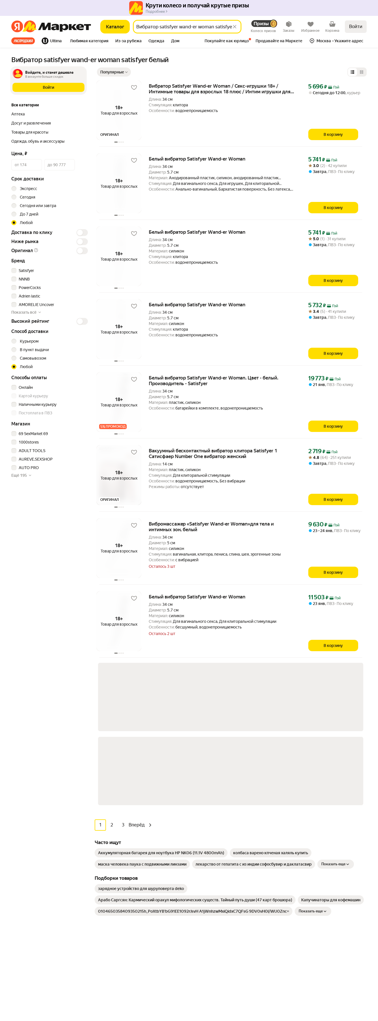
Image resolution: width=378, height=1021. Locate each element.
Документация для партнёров (217, 924)
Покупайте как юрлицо (211, 835)
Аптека (108, 869)
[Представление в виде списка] (352, 72)
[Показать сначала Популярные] (114, 72)
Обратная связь (204, 826)
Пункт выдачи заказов (310, 835)
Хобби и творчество (120, 886)
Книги (106, 903)
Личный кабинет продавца (214, 907)
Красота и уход (115, 877)
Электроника (113, 843)
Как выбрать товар (207, 809)
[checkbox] (48, 270)
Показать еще (335, 711)
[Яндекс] (17, 26)
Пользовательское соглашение (72, 977)
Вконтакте (304, 908)
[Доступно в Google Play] (29, 846)
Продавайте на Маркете (212, 916)
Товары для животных (121, 928)
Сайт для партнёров (208, 933)
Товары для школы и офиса (126, 911)
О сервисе (199, 843)
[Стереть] (234, 27)
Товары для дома (117, 860)
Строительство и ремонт (124, 937)
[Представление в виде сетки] (361, 72)
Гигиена (108, 835)
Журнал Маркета (205, 860)
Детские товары (116, 945)
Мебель (108, 818)
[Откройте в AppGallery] (48, 846)
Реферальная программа (312, 818)
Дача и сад (111, 894)
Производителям (306, 826)
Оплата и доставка (207, 818)
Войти (355, 26)
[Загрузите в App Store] (10, 846)
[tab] (24, 41)
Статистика (25, 977)
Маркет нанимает (306, 843)
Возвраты (199, 852)
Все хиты (23, 41)
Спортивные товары (120, 920)
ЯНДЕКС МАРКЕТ (353, 973)
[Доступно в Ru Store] (66, 846)
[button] (89, 41)
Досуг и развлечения (121, 809)
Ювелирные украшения (123, 954)
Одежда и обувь (116, 852)
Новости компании (307, 809)
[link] (161, 700)
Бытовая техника (117, 826)
